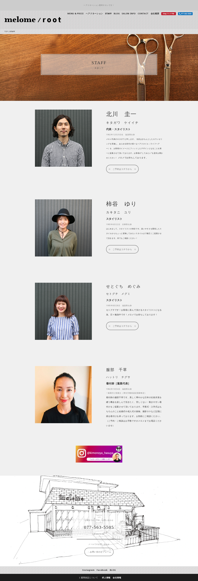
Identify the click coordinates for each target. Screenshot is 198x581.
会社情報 (117, 577)
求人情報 (106, 577)
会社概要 (155, 13)
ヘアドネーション (94, 13)
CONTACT (143, 13)
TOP (6, 31)
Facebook (102, 570)
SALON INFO (129, 13)
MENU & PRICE (75, 13)
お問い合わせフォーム (99, 552)
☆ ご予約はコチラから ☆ (122, 169)
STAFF (108, 13)
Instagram (88, 570)
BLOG (117, 13)
